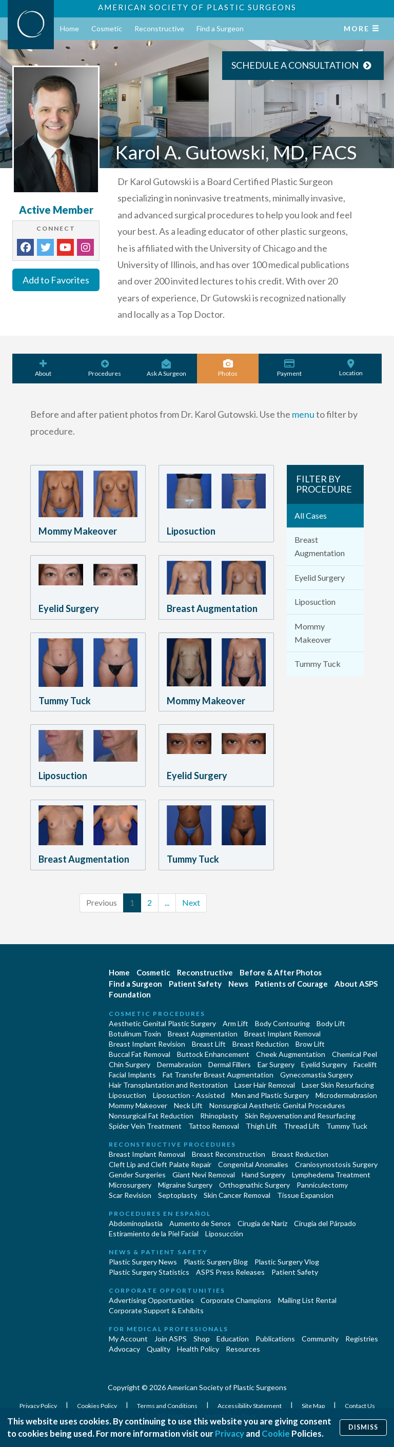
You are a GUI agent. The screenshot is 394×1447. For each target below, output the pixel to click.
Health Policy (198, 1348)
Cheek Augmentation (290, 1054)
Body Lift (331, 1023)
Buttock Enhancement (213, 1054)
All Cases (310, 515)
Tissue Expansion (305, 1195)
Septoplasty (177, 1195)
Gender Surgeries (137, 1174)
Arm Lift (235, 1023)
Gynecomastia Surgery (316, 1074)
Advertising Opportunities (151, 1300)
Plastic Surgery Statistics (149, 1272)
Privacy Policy (38, 1406)
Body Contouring (282, 1023)
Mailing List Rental (307, 1300)
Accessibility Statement (250, 1406)
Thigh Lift (261, 1126)
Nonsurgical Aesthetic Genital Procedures (277, 1105)
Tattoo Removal (213, 1126)
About (43, 368)
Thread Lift (302, 1126)
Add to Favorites (56, 280)
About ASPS (356, 983)
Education (232, 1338)
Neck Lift (188, 1105)
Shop (201, 1338)
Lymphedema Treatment (331, 1174)
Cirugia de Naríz (262, 1223)
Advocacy (124, 1348)
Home (69, 28)
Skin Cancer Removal (237, 1195)
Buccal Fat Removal (139, 1054)
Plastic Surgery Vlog (286, 1261)
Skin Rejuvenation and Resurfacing (300, 1115)
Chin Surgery (129, 1064)
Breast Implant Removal (282, 1033)
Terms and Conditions (168, 1406)
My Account (128, 1338)
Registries (361, 1338)
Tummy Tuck (317, 663)
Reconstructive (159, 28)
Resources (243, 1348)
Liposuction (315, 601)
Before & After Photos (281, 972)
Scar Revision (130, 1195)
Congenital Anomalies (253, 1164)
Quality (158, 1348)
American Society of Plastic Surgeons (197, 7)
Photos (228, 368)
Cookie (276, 1433)
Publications (275, 1338)
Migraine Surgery (185, 1184)
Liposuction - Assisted (189, 1095)
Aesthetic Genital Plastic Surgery (162, 1023)
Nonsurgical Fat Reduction (151, 1115)
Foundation (130, 994)
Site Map (314, 1406)
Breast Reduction (260, 1044)
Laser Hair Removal (264, 1085)
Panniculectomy (322, 1184)
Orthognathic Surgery (254, 1184)
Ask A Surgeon (166, 368)
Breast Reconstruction (228, 1154)
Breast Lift (209, 1044)
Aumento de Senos (200, 1223)
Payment (289, 368)
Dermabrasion (179, 1064)
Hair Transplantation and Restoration (168, 1085)
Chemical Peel (354, 1054)
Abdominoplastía (136, 1223)
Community (320, 1338)
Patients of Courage (291, 983)
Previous (101, 902)
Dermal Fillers (229, 1064)
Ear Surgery (276, 1064)
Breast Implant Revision (147, 1044)
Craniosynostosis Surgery (336, 1164)
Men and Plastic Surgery (270, 1095)
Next (191, 902)
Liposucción (224, 1233)
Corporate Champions (236, 1300)
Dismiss (363, 1427)
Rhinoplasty (219, 1115)
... (167, 902)
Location (351, 368)
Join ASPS (170, 1338)
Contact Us (360, 1406)
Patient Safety (195, 983)
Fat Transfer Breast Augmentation (218, 1074)
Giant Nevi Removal (203, 1174)
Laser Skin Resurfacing (338, 1085)
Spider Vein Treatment (145, 1126)
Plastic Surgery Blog (216, 1261)
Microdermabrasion (346, 1095)
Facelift (365, 1064)
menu (303, 414)
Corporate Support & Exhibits (156, 1310)
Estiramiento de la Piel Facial (154, 1233)
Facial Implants (132, 1074)
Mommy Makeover (312, 632)
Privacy (229, 1433)
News (238, 983)
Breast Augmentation (319, 546)
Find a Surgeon (220, 28)
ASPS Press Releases (230, 1272)
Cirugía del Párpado (325, 1223)
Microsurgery (130, 1184)
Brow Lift (310, 1044)
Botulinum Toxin (135, 1033)
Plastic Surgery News (143, 1261)
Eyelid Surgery (319, 577)
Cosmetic (106, 28)
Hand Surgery (263, 1174)
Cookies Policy (97, 1406)
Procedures (104, 368)
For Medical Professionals (168, 1329)
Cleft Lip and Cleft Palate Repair (160, 1164)
